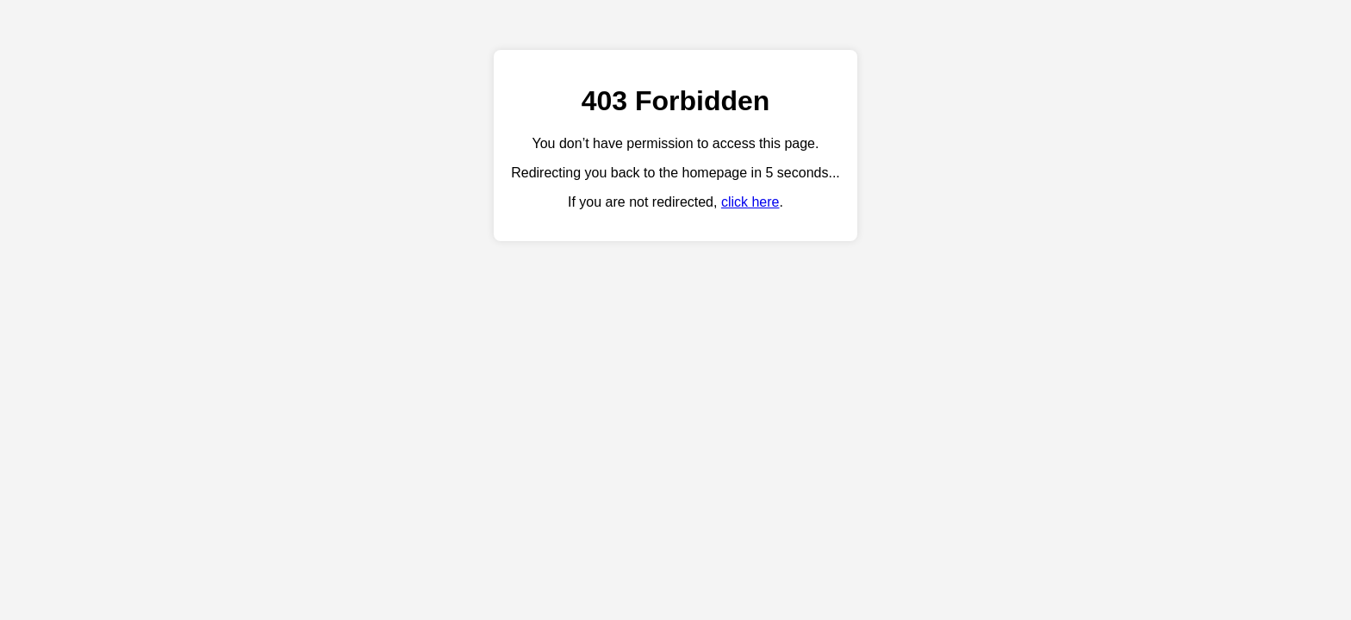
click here (750, 202)
